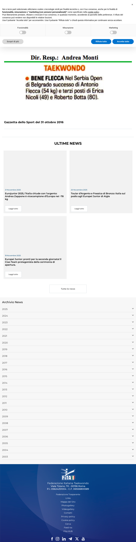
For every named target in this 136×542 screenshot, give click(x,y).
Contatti (68, 513)
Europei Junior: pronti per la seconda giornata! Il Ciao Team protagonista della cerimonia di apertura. (33, 262)
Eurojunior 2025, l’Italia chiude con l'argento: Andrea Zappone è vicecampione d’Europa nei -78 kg (34, 196)
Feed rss (68, 527)
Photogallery (68, 505)
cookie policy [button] (93, 12)
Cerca (68, 524)
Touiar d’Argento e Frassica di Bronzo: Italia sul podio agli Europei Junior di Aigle (98, 195)
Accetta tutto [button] (123, 41)
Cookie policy (68, 520)
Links (68, 498)
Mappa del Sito (68, 502)
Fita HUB (68, 531)
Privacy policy (68, 516)
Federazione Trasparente (68, 494)
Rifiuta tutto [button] (101, 41)
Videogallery (68, 509)
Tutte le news (68, 289)
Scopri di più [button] (13, 41)
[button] (132, 4)
